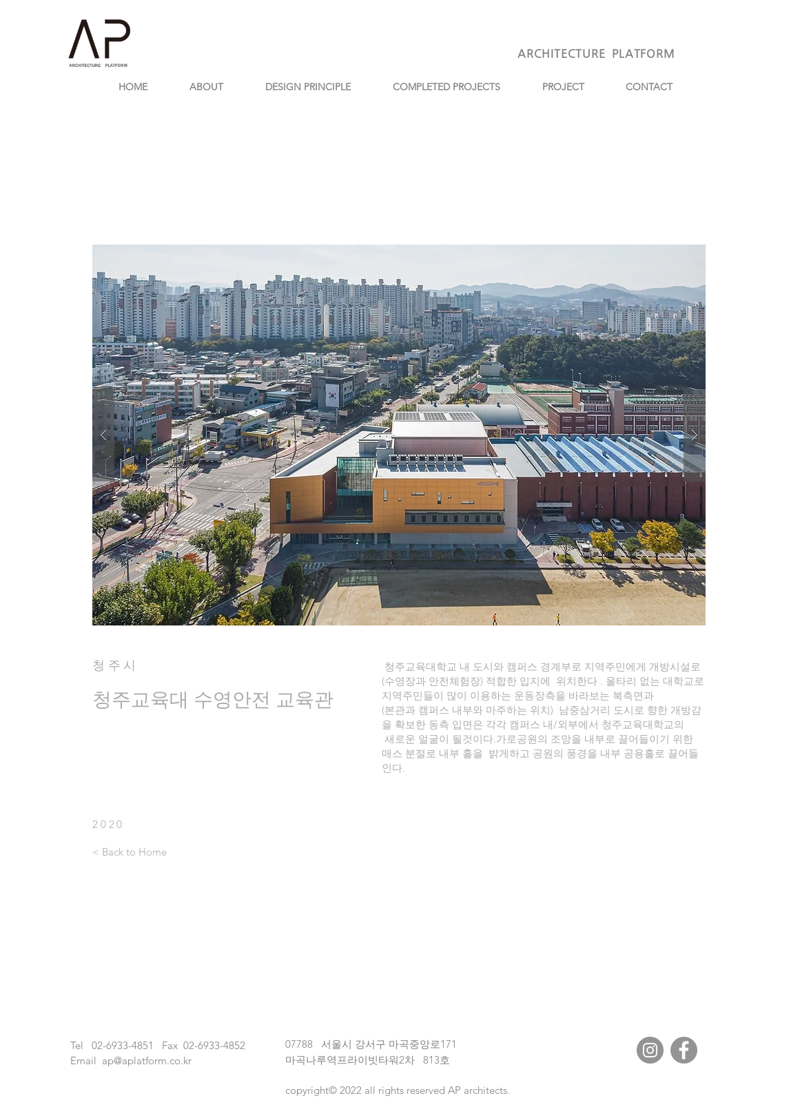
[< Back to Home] (129, 851)
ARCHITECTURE (564, 53)
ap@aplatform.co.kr (147, 1060)
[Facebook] (683, 1050)
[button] (399, 435)
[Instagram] (650, 1050)
